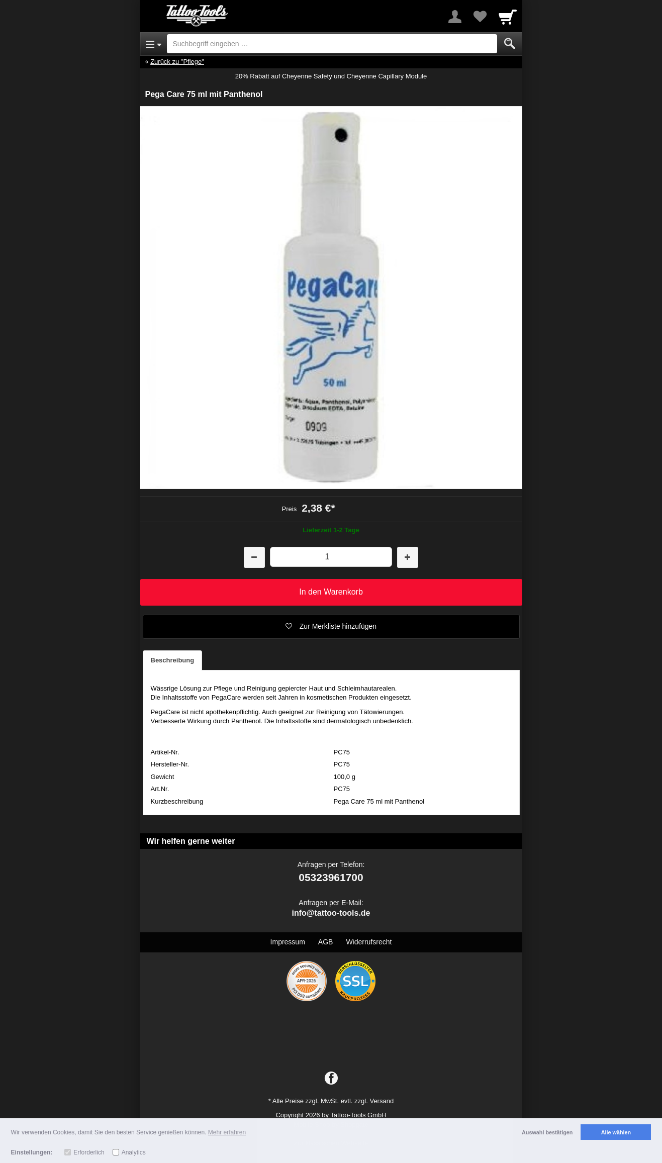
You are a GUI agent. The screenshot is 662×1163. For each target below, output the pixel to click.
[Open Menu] (153, 44)
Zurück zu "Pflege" (177, 61)
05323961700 (331, 877)
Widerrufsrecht (369, 942)
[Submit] (510, 43)
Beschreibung (173, 660)
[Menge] (331, 556)
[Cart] (508, 16)
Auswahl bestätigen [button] (547, 1132)
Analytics (134, 1152)
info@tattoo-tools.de (331, 913)
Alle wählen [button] (616, 1132)
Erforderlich (88, 1152)
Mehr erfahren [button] (227, 1132)
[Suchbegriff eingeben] (332, 43)
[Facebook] (331, 1078)
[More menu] (454, 16)
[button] (331, 627)
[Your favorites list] (480, 16)
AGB (325, 942)
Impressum (287, 942)
